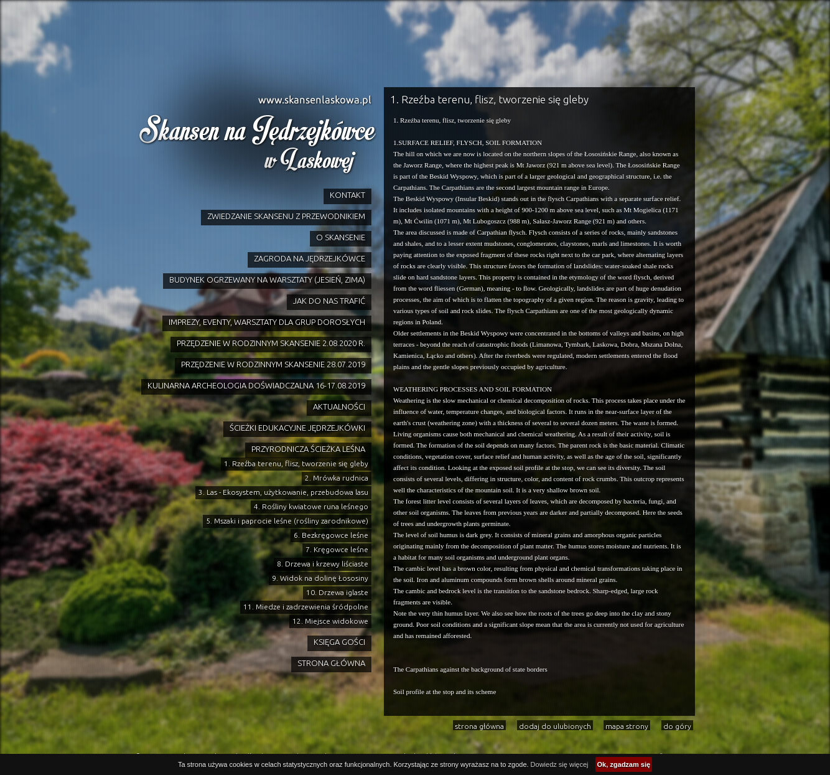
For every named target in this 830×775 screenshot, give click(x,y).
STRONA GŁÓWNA (331, 663)
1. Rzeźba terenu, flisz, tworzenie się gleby (296, 463)
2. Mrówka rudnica (336, 478)
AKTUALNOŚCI (339, 406)
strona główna (479, 726)
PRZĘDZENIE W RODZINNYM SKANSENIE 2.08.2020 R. (271, 343)
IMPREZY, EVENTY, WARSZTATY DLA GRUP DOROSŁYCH (267, 321)
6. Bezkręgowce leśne (331, 535)
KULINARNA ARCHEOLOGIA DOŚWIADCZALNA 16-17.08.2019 (256, 385)
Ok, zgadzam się (624, 764)
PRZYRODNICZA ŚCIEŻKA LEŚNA (308, 448)
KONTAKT (347, 194)
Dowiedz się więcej (560, 764)
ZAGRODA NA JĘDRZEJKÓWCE (309, 258)
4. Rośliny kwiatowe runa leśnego (311, 506)
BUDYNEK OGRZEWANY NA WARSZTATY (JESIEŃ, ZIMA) (267, 279)
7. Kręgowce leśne (336, 549)
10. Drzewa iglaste (337, 592)
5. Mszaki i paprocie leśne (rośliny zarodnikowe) (287, 521)
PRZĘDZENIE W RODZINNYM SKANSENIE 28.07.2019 (273, 364)
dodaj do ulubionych (555, 726)
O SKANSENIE (340, 237)
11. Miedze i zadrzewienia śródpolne (305, 607)
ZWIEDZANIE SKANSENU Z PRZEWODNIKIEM (286, 216)
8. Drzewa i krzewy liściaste (322, 564)
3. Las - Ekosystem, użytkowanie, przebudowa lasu (283, 492)
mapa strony (626, 726)
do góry (677, 726)
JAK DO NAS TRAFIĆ (329, 300)
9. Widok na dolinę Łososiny (320, 578)
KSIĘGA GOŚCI (339, 641)
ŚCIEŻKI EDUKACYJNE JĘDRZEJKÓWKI (297, 427)
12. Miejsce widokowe (330, 621)
